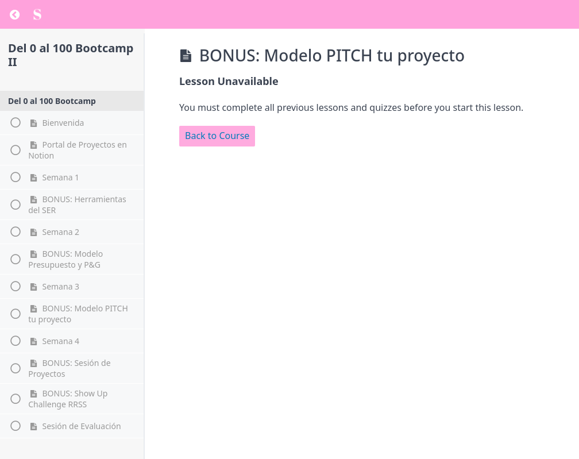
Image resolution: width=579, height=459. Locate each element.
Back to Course (217, 135)
